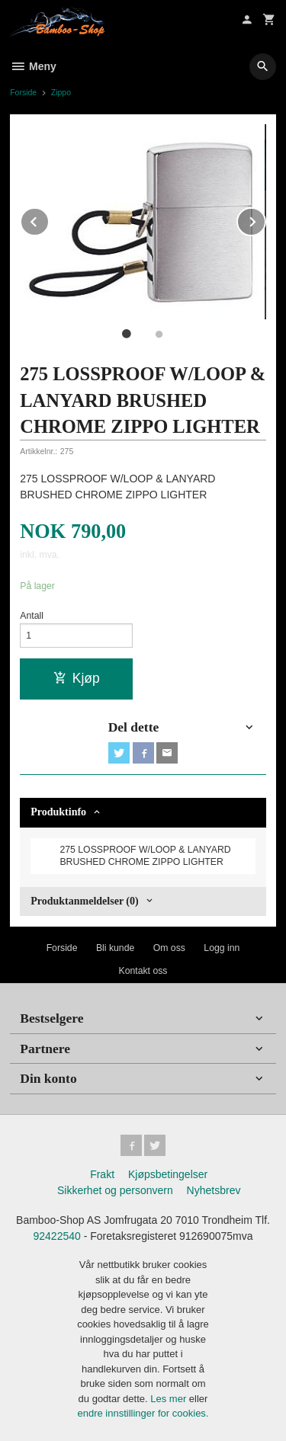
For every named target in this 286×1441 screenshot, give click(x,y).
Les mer (169, 1398)
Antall (31, 615)
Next (265, 219)
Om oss (169, 948)
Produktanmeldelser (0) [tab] (84, 901)
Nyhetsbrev (214, 1190)
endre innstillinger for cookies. (143, 1413)
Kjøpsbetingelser (167, 1174)
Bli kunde (115, 948)
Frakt (102, 1174)
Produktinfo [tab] (58, 812)
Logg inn (221, 948)
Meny (33, 66)
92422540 (57, 1236)
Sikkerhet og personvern (115, 1190)
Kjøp (76, 678)
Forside (23, 92)
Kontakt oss (142, 970)
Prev (49, 219)
